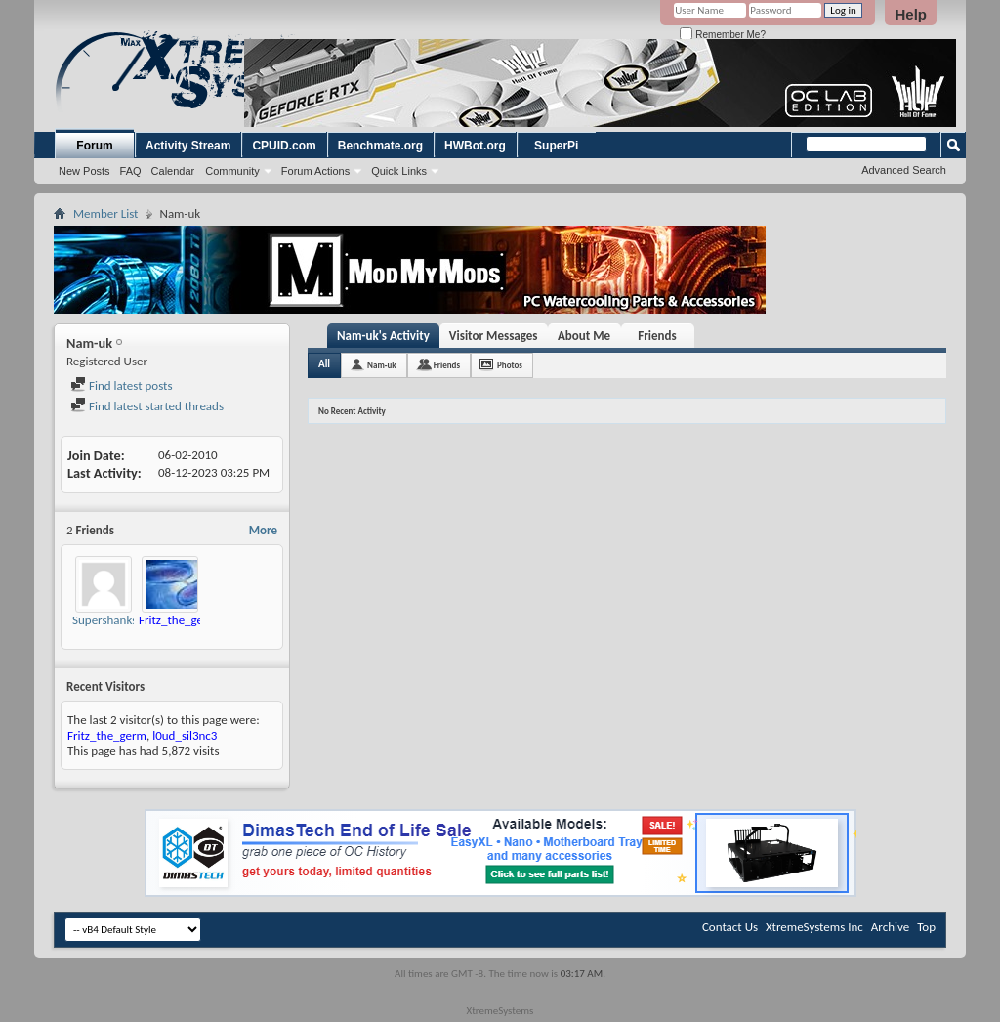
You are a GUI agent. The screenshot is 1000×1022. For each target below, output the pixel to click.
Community (232, 171)
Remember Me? (722, 34)
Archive (890, 926)
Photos (509, 365)
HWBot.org (475, 145)
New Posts (84, 171)
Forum (94, 145)
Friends (657, 335)
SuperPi (556, 145)
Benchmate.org (380, 145)
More (263, 530)
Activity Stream (188, 145)
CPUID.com (283, 145)
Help (911, 14)
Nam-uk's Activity (383, 335)
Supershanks (104, 620)
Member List (105, 213)
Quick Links (399, 171)
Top (926, 926)
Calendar (173, 171)
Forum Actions (315, 171)
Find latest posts (121, 385)
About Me (584, 335)
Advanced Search (903, 170)
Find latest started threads (147, 406)
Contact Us (730, 926)
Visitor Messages (493, 335)
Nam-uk (381, 365)
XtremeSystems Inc (814, 926)
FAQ (131, 171)
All (324, 364)
